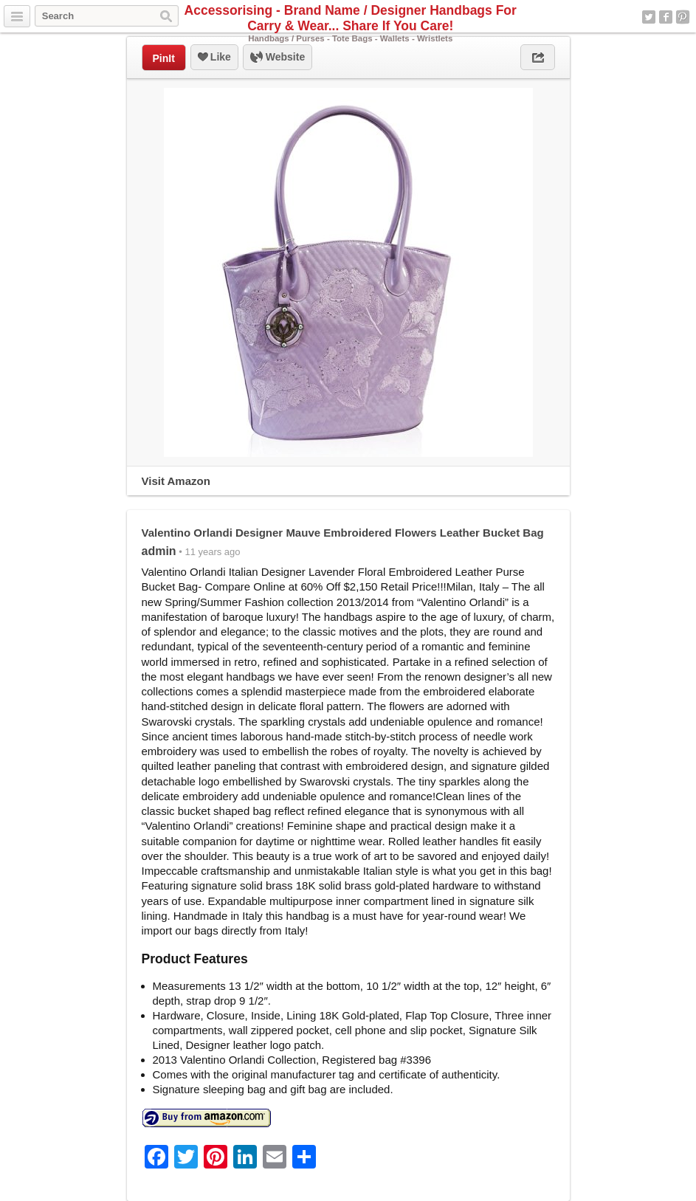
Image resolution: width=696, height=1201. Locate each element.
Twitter (648, 17)
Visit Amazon (176, 481)
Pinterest (682, 17)
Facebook (665, 17)
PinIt (164, 58)
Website (277, 57)
